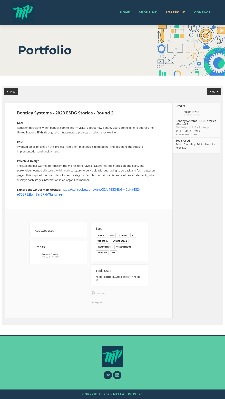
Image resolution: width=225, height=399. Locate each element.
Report (97, 302)
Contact (202, 12)
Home (125, 12)
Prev (11, 91)
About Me (148, 12)
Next (214, 91)
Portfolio (175, 12)
